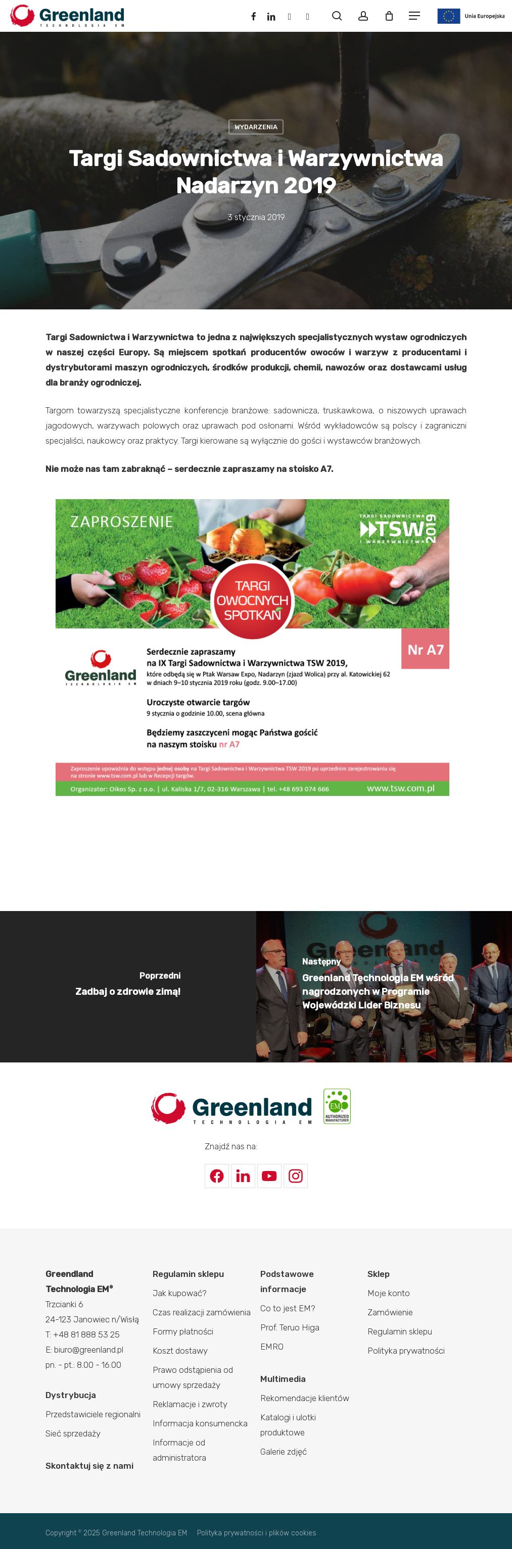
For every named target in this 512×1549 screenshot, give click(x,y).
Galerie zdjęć (283, 1452)
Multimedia (283, 1379)
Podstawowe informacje (287, 1281)
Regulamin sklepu (188, 1274)
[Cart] (389, 15)
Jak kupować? (180, 1293)
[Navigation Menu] (414, 16)
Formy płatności (183, 1331)
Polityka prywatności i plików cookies (256, 1533)
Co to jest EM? (287, 1308)
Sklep (378, 1274)
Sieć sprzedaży (73, 1433)
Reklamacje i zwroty (190, 1404)
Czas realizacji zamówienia (202, 1312)
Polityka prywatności (406, 1351)
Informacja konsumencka (200, 1423)
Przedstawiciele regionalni (93, 1414)
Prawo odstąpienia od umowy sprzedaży (193, 1377)
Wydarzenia (256, 126)
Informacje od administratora (179, 1450)
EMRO (272, 1347)
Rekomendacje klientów (304, 1398)
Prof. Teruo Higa (289, 1327)
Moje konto (388, 1293)
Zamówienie (390, 1312)
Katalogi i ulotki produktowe (288, 1424)
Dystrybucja (70, 1395)
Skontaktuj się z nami (89, 1466)
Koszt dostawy (180, 1351)
